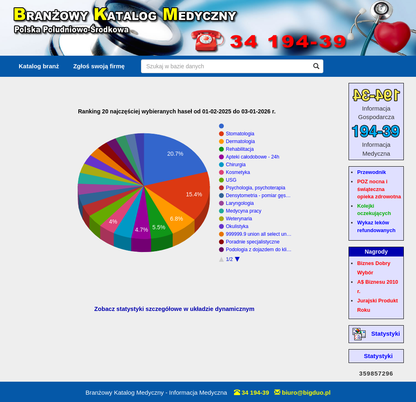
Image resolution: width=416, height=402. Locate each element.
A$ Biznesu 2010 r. (377, 286)
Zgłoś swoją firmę (99, 66)
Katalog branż (39, 66)
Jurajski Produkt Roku (377, 305)
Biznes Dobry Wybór (373, 268)
